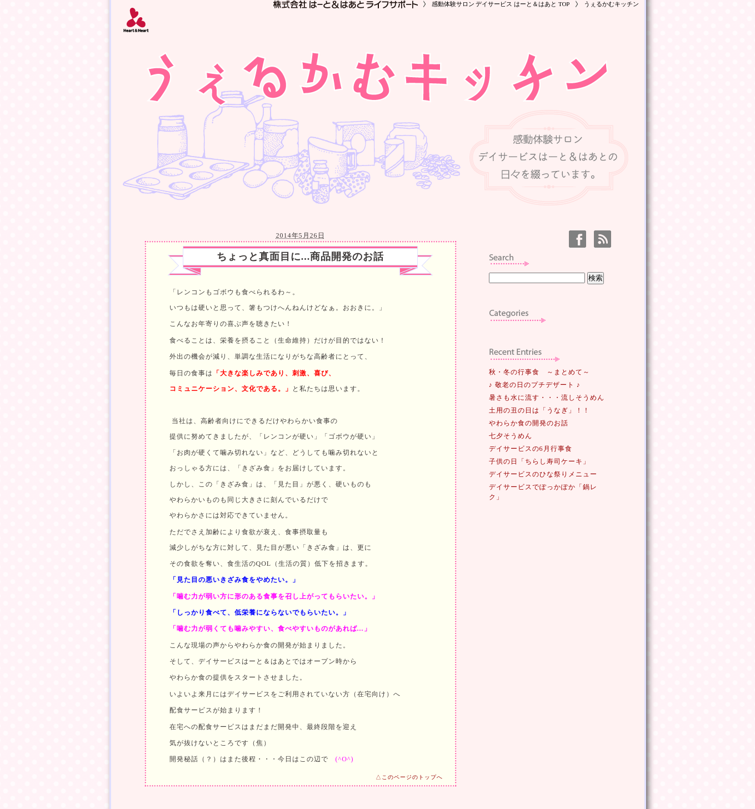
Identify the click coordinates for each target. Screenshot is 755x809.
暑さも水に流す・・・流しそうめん (546, 397)
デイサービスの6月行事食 (530, 449)
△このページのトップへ (409, 777)
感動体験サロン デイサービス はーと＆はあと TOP (501, 4)
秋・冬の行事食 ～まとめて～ (539, 372)
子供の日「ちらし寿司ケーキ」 (539, 461)
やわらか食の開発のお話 (528, 423)
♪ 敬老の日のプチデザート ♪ (535, 385)
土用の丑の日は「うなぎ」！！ (539, 410)
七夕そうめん (510, 436)
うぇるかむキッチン (611, 4)
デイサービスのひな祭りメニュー (543, 474)
